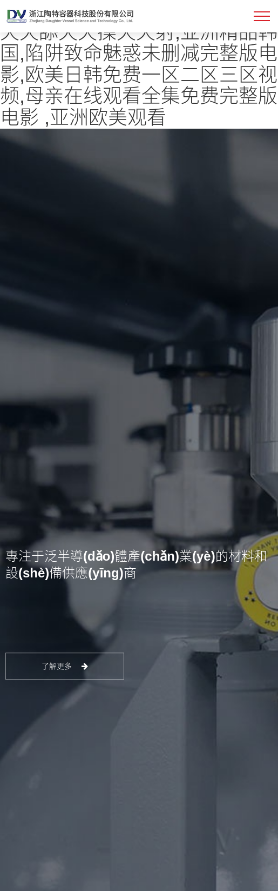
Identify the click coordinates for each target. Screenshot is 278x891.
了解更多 (65, 666)
